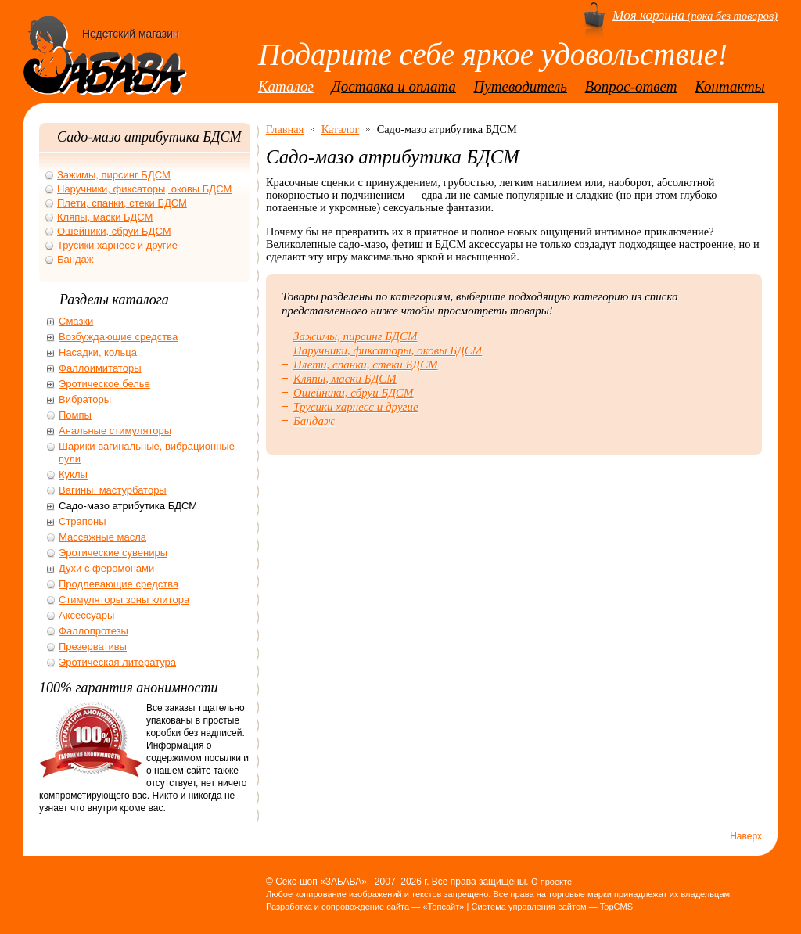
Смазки (76, 321)
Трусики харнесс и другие (355, 407)
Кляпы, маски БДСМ (345, 378)
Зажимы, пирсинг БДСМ (355, 336)
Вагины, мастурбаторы (113, 490)
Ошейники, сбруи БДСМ (353, 392)
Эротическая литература (117, 662)
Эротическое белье (104, 384)
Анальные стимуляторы (115, 430)
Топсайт (443, 906)
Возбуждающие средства (118, 337)
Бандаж (314, 421)
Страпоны (82, 521)
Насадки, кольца (98, 352)
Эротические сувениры (113, 553)
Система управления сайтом (528, 906)
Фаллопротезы (93, 631)
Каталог (286, 86)
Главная (285, 129)
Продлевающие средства (118, 584)
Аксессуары (86, 615)
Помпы (75, 415)
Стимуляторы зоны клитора (124, 599)
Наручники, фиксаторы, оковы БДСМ (387, 350)
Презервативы (93, 646)
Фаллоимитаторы (100, 368)
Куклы (73, 474)
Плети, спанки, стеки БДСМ (365, 364)
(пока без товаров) (695, 15)
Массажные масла (102, 537)
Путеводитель (520, 86)
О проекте (551, 881)
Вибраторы (85, 399)
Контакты (730, 86)
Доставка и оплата (394, 86)
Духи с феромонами (106, 568)
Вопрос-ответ (631, 86)
